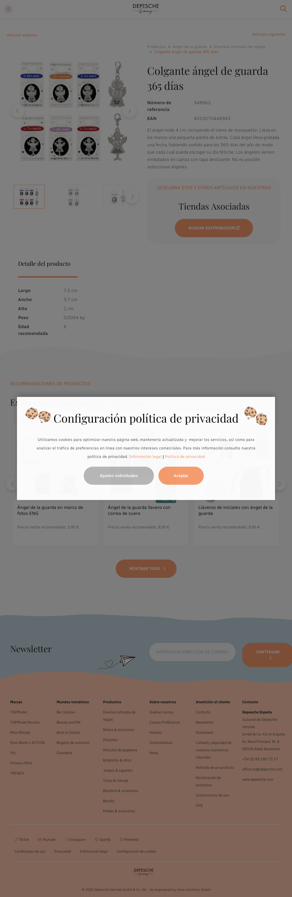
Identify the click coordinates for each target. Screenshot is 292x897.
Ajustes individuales (119, 476)
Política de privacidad (185, 456)
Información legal (145, 456)
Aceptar (181, 476)
